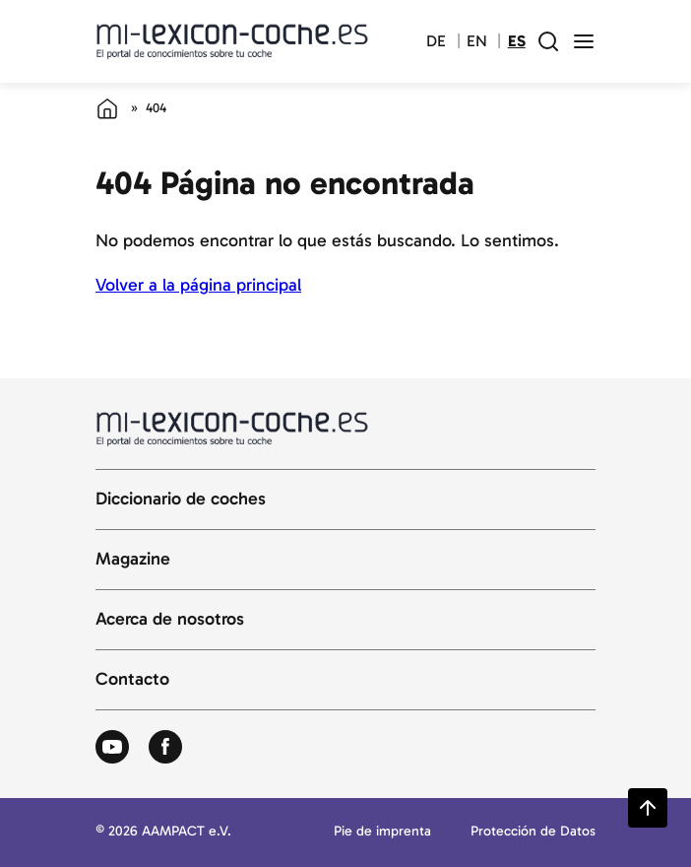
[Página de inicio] (107, 108)
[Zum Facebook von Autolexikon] (165, 748)
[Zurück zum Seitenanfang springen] (647, 808)
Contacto (132, 680)
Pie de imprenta (382, 832)
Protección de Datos (533, 832)
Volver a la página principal (198, 285)
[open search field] (548, 41)
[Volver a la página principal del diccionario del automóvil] (232, 41)
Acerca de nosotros (169, 620)
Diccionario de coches (180, 499)
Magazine (132, 559)
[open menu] (584, 41)
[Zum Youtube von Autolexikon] (112, 748)
